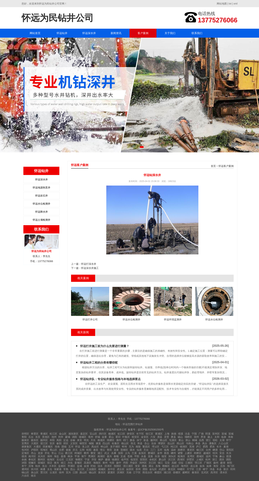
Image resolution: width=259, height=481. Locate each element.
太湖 (221, 440)
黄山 (180, 440)
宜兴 (68, 472)
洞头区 (172, 456)
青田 (109, 449)
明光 (86, 440)
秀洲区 (92, 456)
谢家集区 (27, 446)
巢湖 (225, 446)
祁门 (125, 440)
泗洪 (221, 459)
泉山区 (34, 472)
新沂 (225, 469)
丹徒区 (133, 462)
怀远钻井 (62, 33)
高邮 (174, 462)
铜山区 (25, 472)
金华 (159, 453)
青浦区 (44, 433)
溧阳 (144, 469)
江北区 (69, 459)
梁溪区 (111, 472)
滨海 (30, 466)
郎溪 (207, 433)
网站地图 (222, 3)
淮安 (137, 466)
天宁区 (190, 469)
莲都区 (124, 449)
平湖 (76, 456)
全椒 (72, 440)
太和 (216, 436)
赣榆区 (166, 466)
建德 (107, 459)
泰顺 (116, 456)
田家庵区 (48, 446)
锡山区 (92, 472)
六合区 (25, 475)
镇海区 (51, 459)
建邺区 (186, 472)
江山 (60, 453)
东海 (157, 466)
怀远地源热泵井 (41, 187)
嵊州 (173, 453)
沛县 (212, 469)
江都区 (189, 462)
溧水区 (223, 472)
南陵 (138, 446)
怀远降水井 (41, 211)
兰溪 (134, 453)
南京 (33, 475)
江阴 (75, 472)
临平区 (125, 459)
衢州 (86, 453)
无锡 (128, 472)
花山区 (171, 443)
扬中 (118, 462)
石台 (30, 436)
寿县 (197, 443)
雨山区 (180, 443)
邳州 (232, 469)
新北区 (172, 469)
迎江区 (44, 443)
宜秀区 (25, 443)
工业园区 (91, 469)
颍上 (210, 436)
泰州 (105, 462)
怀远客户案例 (226, 166)
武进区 (162, 469)
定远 (65, 440)
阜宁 (24, 466)
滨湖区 (120, 472)
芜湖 (191, 446)
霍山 (111, 436)
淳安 (93, 459)
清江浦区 (128, 466)
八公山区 (223, 443)
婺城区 (151, 453)
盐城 (79, 466)
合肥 (61, 449)
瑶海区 (44, 449)
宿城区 (41, 462)
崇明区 (25, 433)
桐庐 (100, 459)
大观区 (34, 443)
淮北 (133, 443)
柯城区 (78, 453)
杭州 (207, 459)
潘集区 (213, 443)
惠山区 (83, 472)
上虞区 (188, 453)
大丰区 (52, 466)
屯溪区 (173, 440)
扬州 (215, 462)
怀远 (77, 446)
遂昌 (95, 449)
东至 (37, 436)
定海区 (25, 453)
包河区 (25, 449)
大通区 (37, 446)
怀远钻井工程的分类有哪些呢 (99, 362)
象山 (221, 456)
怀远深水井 (89, 33)
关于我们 (170, 33)
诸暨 (180, 453)
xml (235, 3)
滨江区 (172, 459)
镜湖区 (183, 446)
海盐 (56, 456)
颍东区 (34, 440)
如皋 (209, 466)
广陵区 (208, 462)
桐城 (194, 440)
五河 (70, 446)
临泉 (223, 436)
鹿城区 (200, 456)
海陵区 (97, 462)
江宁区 (137, 472)
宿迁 (49, 462)
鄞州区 (41, 459)
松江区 (53, 433)
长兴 (228, 453)
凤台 (204, 443)
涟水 (100, 466)
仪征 (180, 462)
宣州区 (216, 433)
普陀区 (230, 449)
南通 (42, 469)
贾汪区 (44, 472)
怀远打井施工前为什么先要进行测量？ (104, 346)
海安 (215, 466)
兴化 (70, 462)
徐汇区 (149, 433)
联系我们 (197, 33)
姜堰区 (78, 462)
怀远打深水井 (88, 263)
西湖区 (181, 459)
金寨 (104, 436)
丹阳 (125, 462)
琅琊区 (110, 440)
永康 (113, 453)
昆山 (72, 469)
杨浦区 (112, 433)
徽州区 (154, 440)
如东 (202, 466)
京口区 (152, 462)
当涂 (153, 443)
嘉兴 (109, 456)
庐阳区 (34, 449)
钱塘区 (115, 459)
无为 (131, 446)
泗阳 (228, 459)
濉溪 (98, 443)
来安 (79, 440)
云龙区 (53, 472)
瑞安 (164, 456)
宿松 (215, 440)
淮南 (57, 446)
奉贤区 (34, 433)
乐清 (157, 456)
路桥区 (181, 449)
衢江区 (69, 453)
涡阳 (74, 436)
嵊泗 (215, 449)
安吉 (221, 453)
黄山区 (163, 440)
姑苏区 (130, 469)
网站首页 (35, 33)
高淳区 (214, 472)
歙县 (146, 440)
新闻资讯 (116, 33)
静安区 (131, 433)
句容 (111, 462)
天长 (93, 440)
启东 (222, 466)
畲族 (68, 449)
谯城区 (82, 436)
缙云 (102, 449)
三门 (152, 449)
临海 (166, 449)
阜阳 (52, 440)
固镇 (64, 446)
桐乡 (70, 456)
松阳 (88, 449)
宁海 (215, 456)
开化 (47, 453)
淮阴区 (117, 466)
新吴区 (102, 472)
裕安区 (135, 436)
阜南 (230, 436)
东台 (44, 466)
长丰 (219, 446)
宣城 (224, 433)
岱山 (221, 449)
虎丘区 (120, 469)
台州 (208, 449)
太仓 (49, 469)
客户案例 (143, 33)
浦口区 (167, 472)
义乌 (127, 453)
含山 (146, 443)
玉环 (159, 449)
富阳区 (143, 459)
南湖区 (101, 456)
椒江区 (200, 449)
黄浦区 (159, 433)
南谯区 (101, 440)
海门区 (231, 466)
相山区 (125, 443)
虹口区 (121, 433)
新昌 (166, 453)
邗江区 (198, 462)
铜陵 (91, 443)
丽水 (132, 449)
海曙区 (79, 459)
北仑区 (60, 459)
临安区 (134, 459)
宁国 (194, 433)
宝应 (167, 462)
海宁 (83, 456)
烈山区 (106, 443)
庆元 (75, 449)
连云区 (175, 466)
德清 (24, 456)
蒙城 (67, 436)
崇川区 (34, 469)
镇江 (160, 462)
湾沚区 (155, 446)
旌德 (173, 433)
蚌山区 (104, 446)
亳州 (90, 436)
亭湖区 (71, 466)
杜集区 (115, 443)
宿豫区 (32, 462)
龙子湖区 (115, 446)
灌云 (151, 466)
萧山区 (162, 459)
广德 (201, 433)
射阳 (229, 462)
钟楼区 (181, 469)
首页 (213, 166)
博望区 (161, 443)
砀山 (180, 436)
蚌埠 (124, 446)
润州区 (143, 462)
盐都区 (62, 466)
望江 (208, 440)
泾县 (187, 433)
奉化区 (32, 459)
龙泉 (116, 449)
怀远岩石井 (41, 195)
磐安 (93, 453)
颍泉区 (25, 440)
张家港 (58, 469)
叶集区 (126, 436)
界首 (203, 436)
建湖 (222, 462)
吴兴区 (41, 456)
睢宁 (205, 469)
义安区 (74, 443)
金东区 (142, 453)
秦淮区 (195, 472)
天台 (146, 449)
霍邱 (118, 436)
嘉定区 (84, 433)
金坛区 (153, 469)
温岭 (173, 449)
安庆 (52, 443)
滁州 (118, 440)
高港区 (87, 462)
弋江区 (165, 446)
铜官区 (83, 443)
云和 (82, 449)
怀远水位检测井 (41, 203)
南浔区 (32, 456)
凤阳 (59, 440)
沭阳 (24, 462)
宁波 (87, 459)
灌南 (144, 466)
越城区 (207, 453)
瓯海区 (181, 456)
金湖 (86, 466)
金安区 (145, 436)
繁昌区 (146, 446)
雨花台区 (147, 472)
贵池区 (46, 436)
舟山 (33, 453)
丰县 (219, 469)
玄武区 (205, 472)
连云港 (194, 466)
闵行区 (102, 433)
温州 (208, 456)
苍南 (129, 456)
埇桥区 (188, 436)
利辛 (60, 436)
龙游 (40, 453)
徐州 (61, 472)
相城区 (102, 469)
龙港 (150, 456)
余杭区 (153, 459)
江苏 (198, 469)
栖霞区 (158, 472)
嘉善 (63, 456)
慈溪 (228, 456)
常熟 (65, 469)
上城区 (200, 459)
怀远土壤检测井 (41, 219)
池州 (53, 436)
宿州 (196, 436)
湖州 (49, 456)
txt (230, 3)
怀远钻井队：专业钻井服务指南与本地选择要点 (110, 379)
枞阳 (59, 443)
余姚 (24, 459)
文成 (123, 456)
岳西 (201, 440)
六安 (152, 436)
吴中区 (111, 469)
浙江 (214, 459)
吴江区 (81, 469)
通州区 (25, 469)
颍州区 (44, 440)
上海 (166, 433)
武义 (106, 453)
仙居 (139, 449)
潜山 (187, 440)
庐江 (198, 446)
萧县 (173, 436)
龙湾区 (191, 456)
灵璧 (166, 436)
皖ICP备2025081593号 (151, 429)
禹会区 (95, 446)
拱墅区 (190, 459)
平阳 (136, 456)
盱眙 (93, 466)
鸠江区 (174, 446)
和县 (139, 443)
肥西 (205, 446)
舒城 (97, 436)
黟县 (132, 440)
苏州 (138, 469)
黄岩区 (191, 449)
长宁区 (140, 433)
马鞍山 (190, 443)
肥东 (212, 446)
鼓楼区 (177, 472)
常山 (53, 453)
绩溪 (180, 433)
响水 (37, 466)
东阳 (120, 453)
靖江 (63, 462)
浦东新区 (73, 433)
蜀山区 (53, 449)
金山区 (63, 433)
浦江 (100, 453)
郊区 (65, 443)
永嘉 (143, 456)
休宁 (139, 440)
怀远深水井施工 (90, 268)
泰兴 (56, 462)
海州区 (184, 466)
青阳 (24, 436)
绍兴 (215, 453)
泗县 (159, 436)
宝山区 (93, 433)
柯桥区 (197, 453)
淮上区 (86, 446)
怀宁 (228, 440)
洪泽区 (108, 466)
